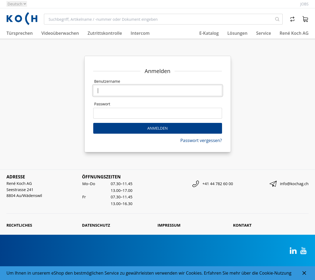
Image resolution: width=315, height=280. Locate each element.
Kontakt (242, 225)
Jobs (304, 3)
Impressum (169, 225)
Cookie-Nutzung (275, 273)
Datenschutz (96, 225)
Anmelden (157, 128)
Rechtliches (19, 225)
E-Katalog (209, 33)
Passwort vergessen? (201, 140)
